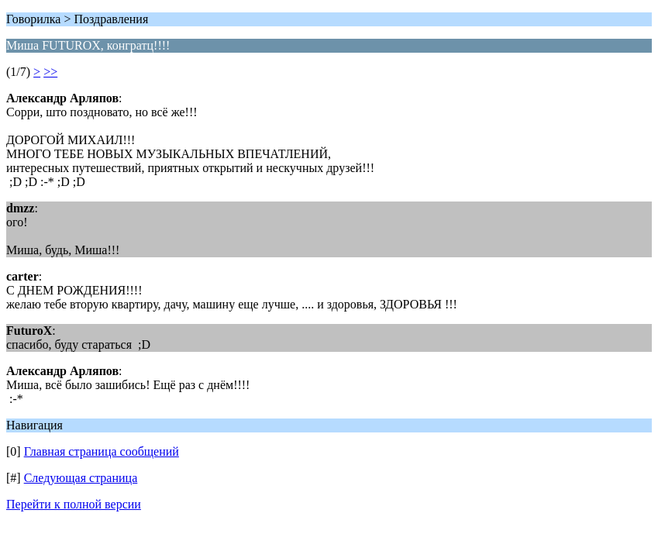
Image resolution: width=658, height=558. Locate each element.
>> (50, 71)
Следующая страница (81, 477)
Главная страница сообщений (101, 451)
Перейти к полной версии (73, 504)
